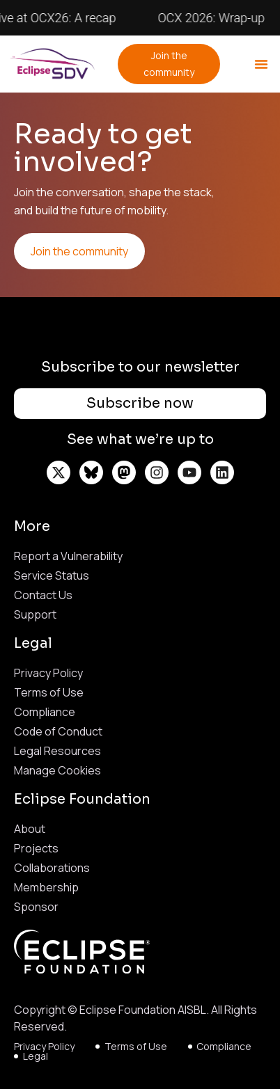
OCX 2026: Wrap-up (215, 17)
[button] (261, 64)
